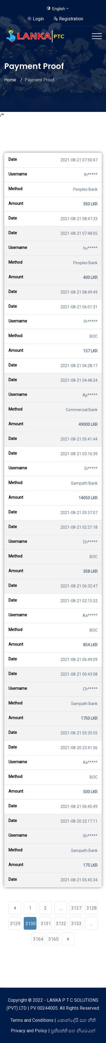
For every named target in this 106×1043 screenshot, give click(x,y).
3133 (76, 923)
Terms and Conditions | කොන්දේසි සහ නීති (53, 1020)
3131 (46, 923)
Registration (68, 18)
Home (10, 80)
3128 (91, 908)
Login (35, 18)
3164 (38, 939)
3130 (30, 923)
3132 (61, 923)
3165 (53, 939)
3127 (76, 908)
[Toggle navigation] (97, 36)
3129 (15, 923)
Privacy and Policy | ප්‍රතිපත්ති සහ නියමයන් (53, 1030)
